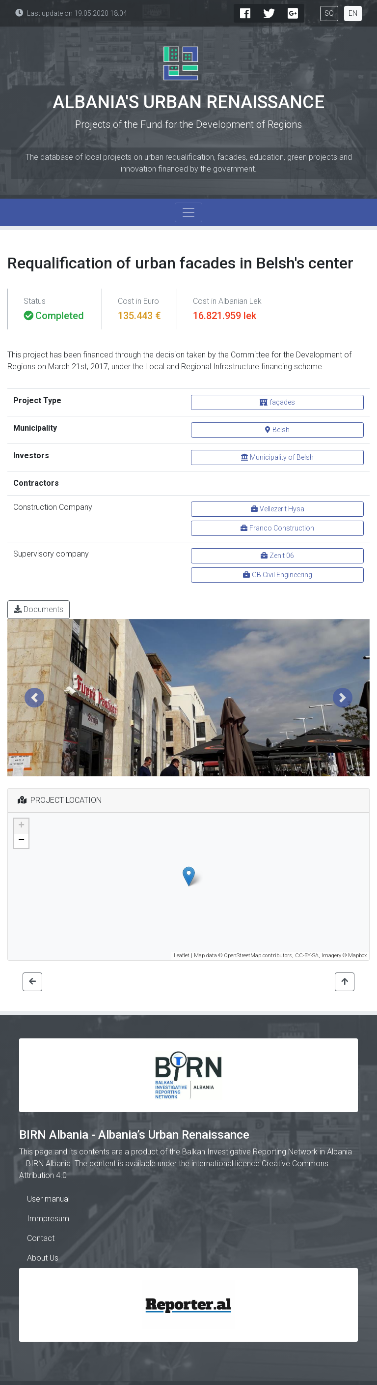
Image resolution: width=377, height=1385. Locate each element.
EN (353, 13)
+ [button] (21, 826)
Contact (40, 1238)
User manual (48, 1199)
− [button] (21, 840)
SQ (329, 13)
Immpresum (48, 1218)
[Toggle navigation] (188, 212)
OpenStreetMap (242, 955)
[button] (34, 697)
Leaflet (181, 955)
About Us (42, 1258)
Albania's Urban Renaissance (188, 102)
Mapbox (357, 955)
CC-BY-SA (307, 955)
